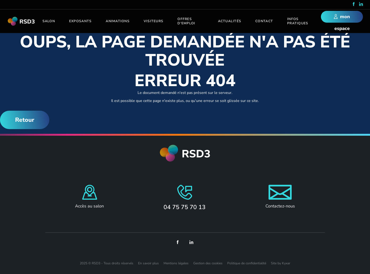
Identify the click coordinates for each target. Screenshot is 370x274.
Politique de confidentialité (246, 263)
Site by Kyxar (280, 263)
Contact (264, 21)
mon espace (342, 18)
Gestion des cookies (208, 263)
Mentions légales (176, 263)
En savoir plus (148, 263)
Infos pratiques (297, 21)
